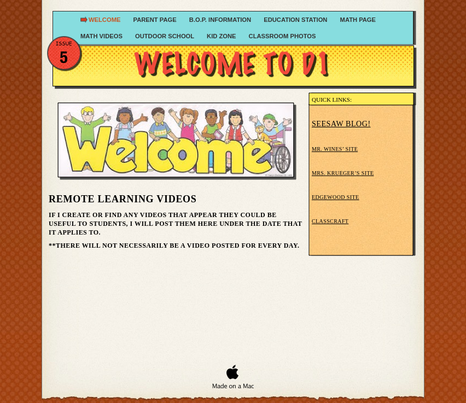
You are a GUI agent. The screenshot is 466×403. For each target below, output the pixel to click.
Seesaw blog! (341, 124)
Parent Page (155, 19)
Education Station (296, 19)
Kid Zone (222, 36)
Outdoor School (165, 36)
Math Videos (102, 36)
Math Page (358, 19)
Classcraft (330, 221)
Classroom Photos (282, 36)
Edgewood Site (335, 197)
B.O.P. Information (221, 19)
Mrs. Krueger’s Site (343, 173)
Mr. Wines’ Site (335, 149)
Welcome (106, 19)
